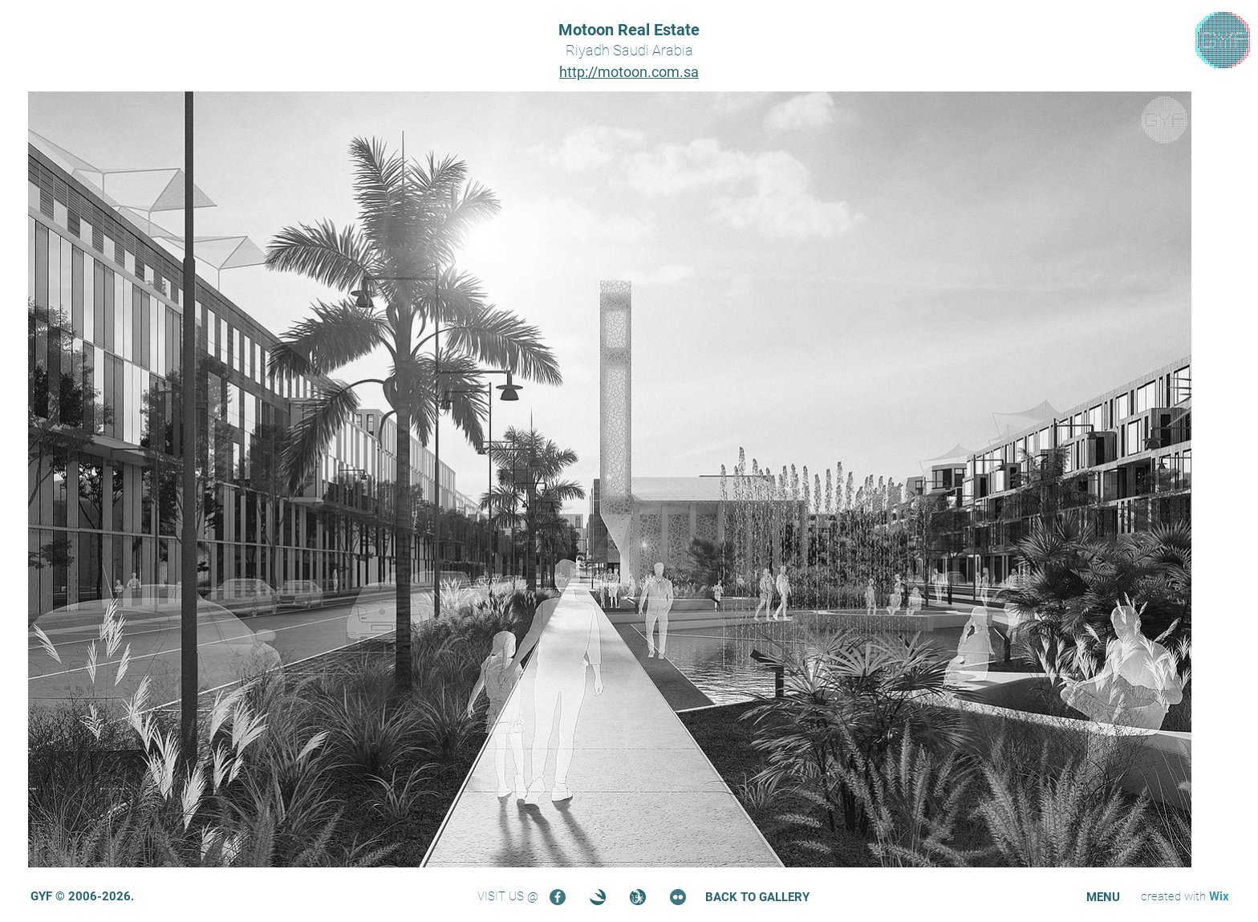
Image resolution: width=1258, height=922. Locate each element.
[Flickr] (678, 897)
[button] (1103, 897)
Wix (1219, 896)
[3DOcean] (598, 897)
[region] (1222, 40)
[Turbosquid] (638, 897)
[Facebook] (558, 897)
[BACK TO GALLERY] (757, 897)
